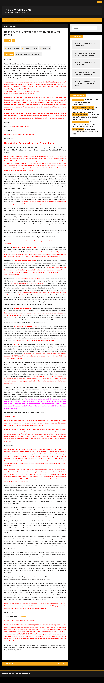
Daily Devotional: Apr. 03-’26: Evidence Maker (83, 2)
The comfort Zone (30, 51)
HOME (5, 21)
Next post (61, 669)
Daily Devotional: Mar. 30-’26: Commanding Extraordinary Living (85, 85)
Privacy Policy (38, 21)
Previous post (10, 669)
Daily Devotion (15, 21)
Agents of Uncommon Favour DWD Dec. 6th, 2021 (85, 132)
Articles (19, 57)
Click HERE (22, 622)
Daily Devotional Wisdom (33, 57)
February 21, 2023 (13, 51)
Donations (26, 21)
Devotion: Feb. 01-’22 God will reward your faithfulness (85, 103)
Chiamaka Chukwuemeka (80, 123)
